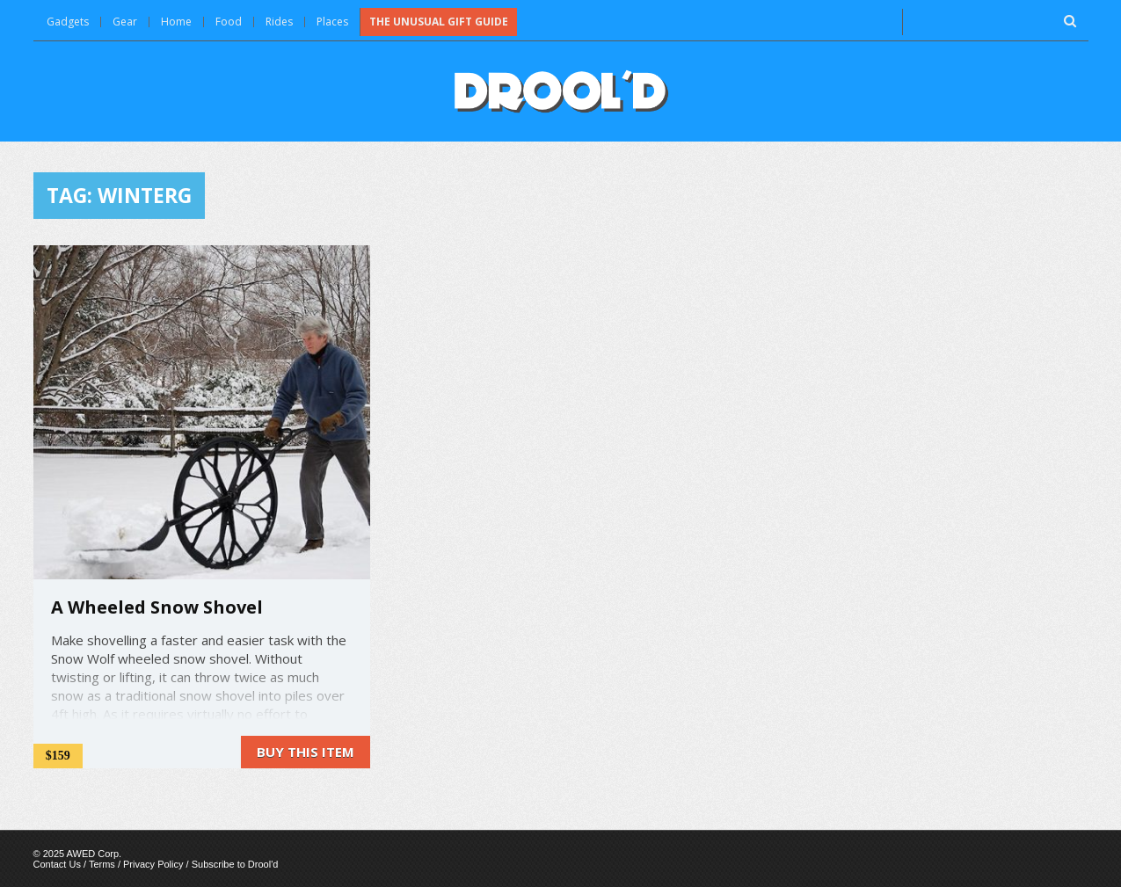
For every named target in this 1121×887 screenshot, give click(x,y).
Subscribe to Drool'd (235, 864)
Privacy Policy (153, 864)
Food (228, 21)
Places (332, 21)
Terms (102, 864)
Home (176, 21)
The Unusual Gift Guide (438, 21)
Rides (279, 21)
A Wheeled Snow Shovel (157, 607)
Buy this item (305, 751)
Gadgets (68, 21)
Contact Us (57, 864)
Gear (125, 21)
